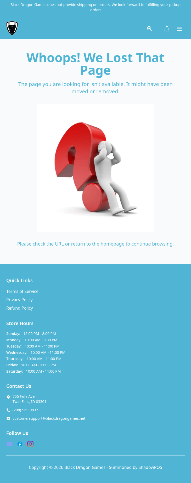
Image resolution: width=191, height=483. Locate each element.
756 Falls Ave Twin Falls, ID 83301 (30, 399)
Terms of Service (22, 291)
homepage (112, 244)
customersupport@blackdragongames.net (49, 418)
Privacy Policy (19, 300)
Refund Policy (19, 308)
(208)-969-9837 (25, 409)
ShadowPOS (150, 467)
